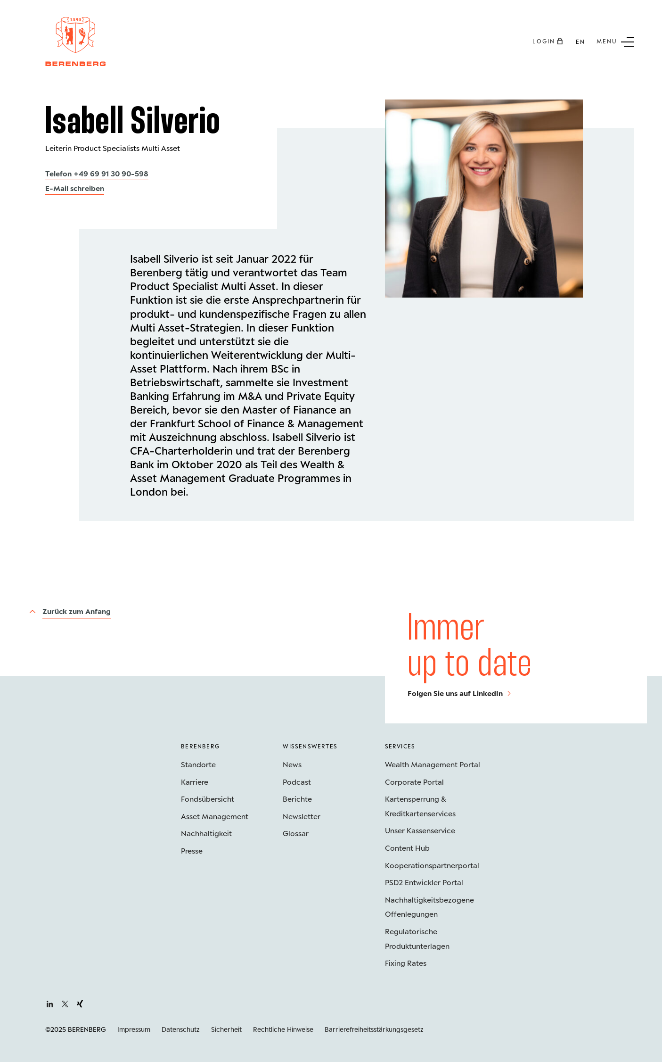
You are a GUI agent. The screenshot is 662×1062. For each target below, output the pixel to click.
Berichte (297, 798)
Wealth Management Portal (432, 764)
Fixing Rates (405, 962)
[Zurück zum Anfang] (69, 611)
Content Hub (407, 847)
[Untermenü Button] (615, 41)
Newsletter (301, 816)
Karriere (194, 781)
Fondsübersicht (207, 798)
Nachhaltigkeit (206, 833)
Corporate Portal (414, 781)
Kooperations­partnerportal (432, 865)
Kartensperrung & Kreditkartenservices (420, 806)
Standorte (198, 764)
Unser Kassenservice (420, 830)
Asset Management (214, 816)
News (292, 764)
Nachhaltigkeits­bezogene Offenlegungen (429, 907)
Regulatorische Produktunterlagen (417, 938)
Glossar (296, 833)
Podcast (297, 781)
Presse (192, 850)
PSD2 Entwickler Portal (424, 882)
